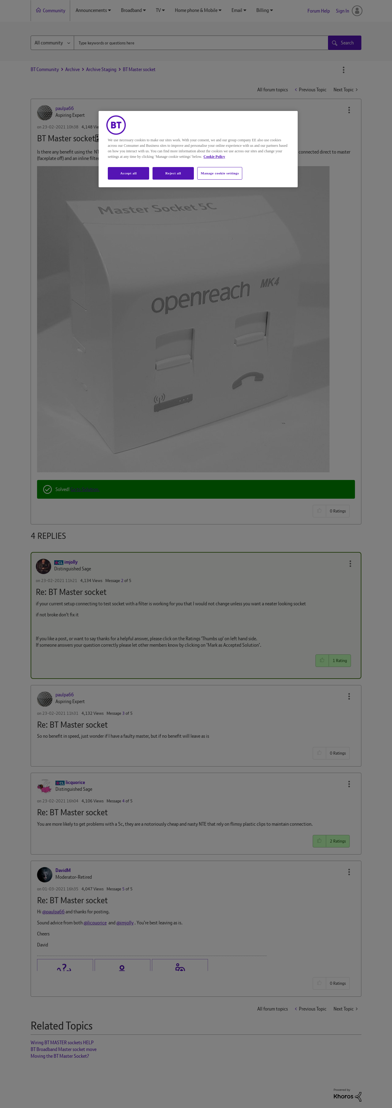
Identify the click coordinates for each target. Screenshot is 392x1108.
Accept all (128, 173)
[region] (198, 149)
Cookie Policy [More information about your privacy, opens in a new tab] (214, 156)
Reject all (173, 173)
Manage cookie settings (220, 173)
